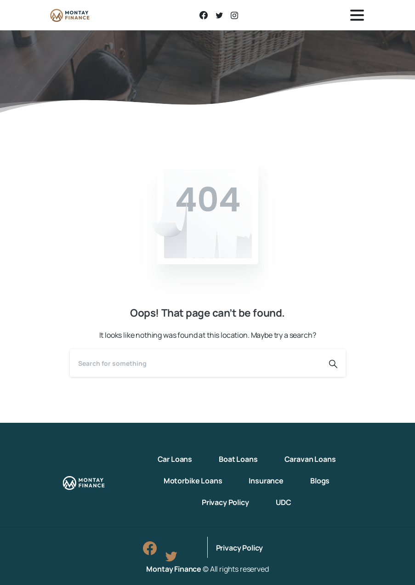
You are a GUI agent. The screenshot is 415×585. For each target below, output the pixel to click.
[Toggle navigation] (357, 15)
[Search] (195, 363)
